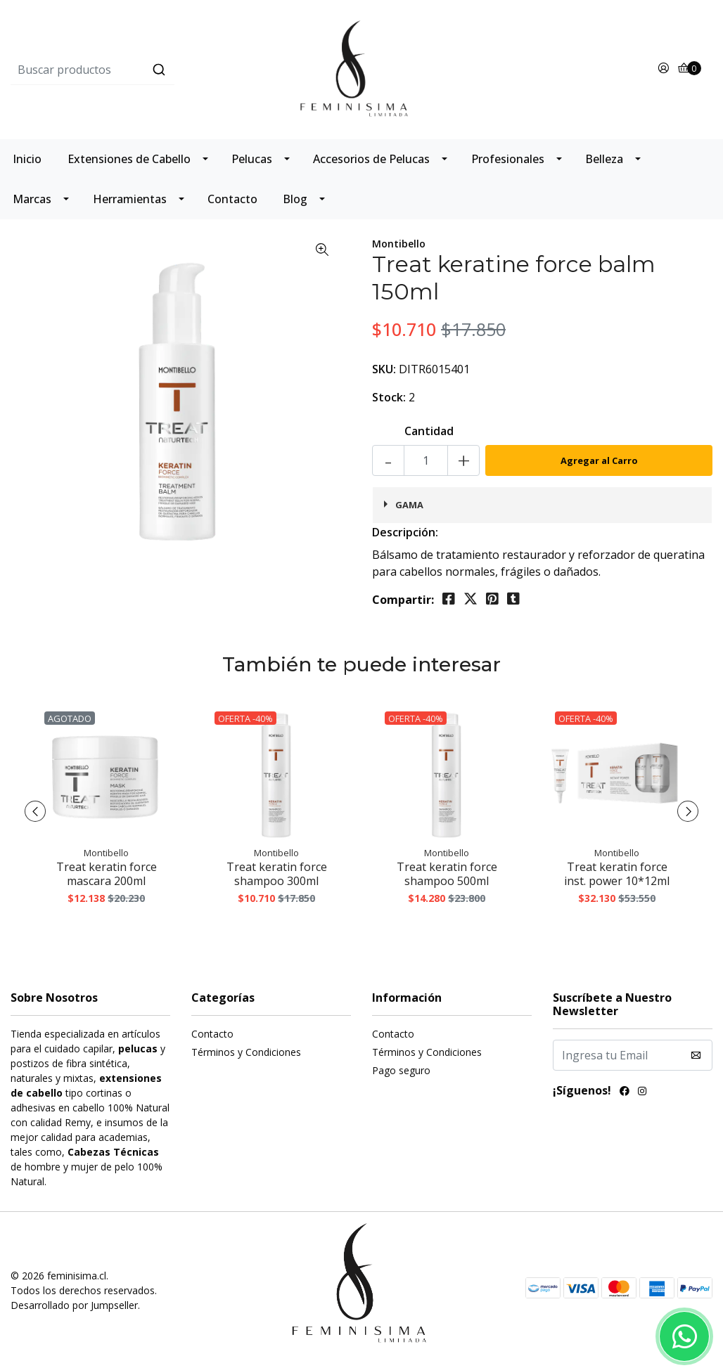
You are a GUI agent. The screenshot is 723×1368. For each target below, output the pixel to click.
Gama (409, 504)
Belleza (604, 159)
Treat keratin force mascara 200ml (106, 873)
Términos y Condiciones (246, 1052)
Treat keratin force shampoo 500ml (447, 873)
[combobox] (128, 69)
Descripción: (405, 532)
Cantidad (429, 431)
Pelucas (251, 159)
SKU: (384, 369)
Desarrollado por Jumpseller (74, 1305)
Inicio (27, 159)
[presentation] (35, 811)
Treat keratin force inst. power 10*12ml (617, 873)
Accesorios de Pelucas (371, 159)
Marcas (32, 199)
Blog (295, 199)
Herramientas (130, 199)
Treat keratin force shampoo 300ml (276, 873)
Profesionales (507, 159)
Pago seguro (401, 1070)
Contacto (232, 199)
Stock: (389, 397)
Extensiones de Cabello (129, 159)
